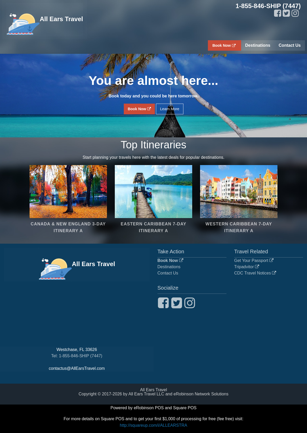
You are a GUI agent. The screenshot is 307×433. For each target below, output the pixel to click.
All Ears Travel (44, 19)
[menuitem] (224, 45)
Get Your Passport (254, 260)
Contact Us (167, 273)
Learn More (169, 109)
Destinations (168, 267)
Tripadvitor (246, 267)
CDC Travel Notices (255, 273)
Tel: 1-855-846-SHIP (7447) (76, 356)
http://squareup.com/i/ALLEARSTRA (153, 425)
